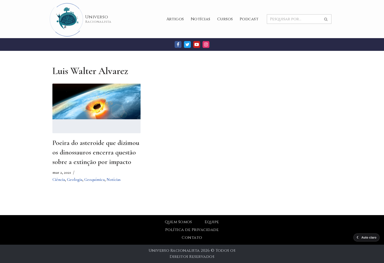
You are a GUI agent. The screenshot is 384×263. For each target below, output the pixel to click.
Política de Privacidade (192, 229)
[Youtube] (196, 44)
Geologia (74, 179)
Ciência (58, 179)
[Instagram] (206, 44)
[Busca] (294, 19)
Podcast (249, 19)
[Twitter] (187, 44)
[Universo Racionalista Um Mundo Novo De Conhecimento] (81, 19)
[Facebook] (178, 44)
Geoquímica (94, 179)
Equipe (212, 222)
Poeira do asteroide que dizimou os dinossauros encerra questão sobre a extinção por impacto (95, 152)
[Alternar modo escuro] (366, 237)
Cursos (225, 19)
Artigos (175, 19)
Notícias (200, 19)
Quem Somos (178, 222)
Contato (192, 237)
